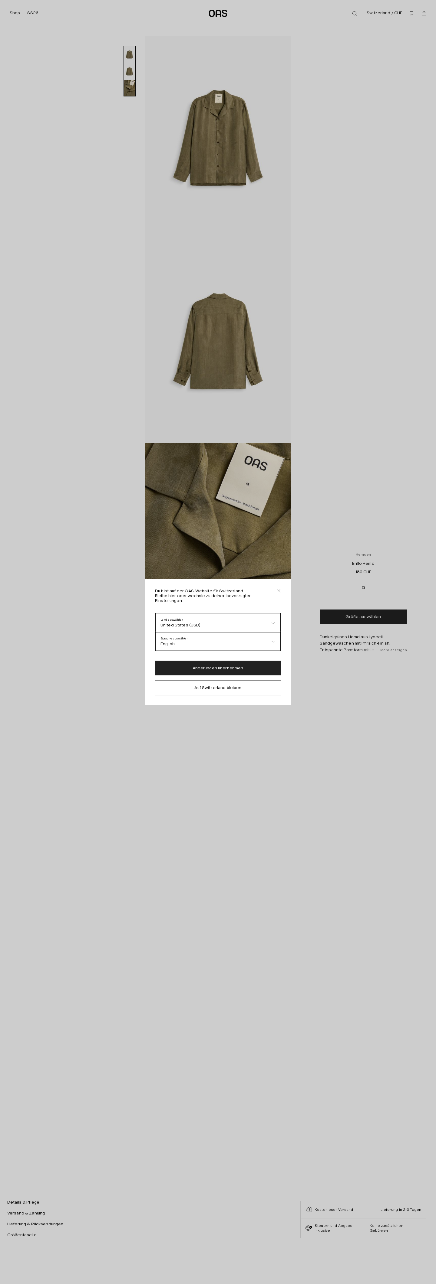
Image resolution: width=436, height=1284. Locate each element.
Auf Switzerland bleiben (217, 687)
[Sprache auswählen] (218, 641)
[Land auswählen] (218, 622)
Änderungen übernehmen (218, 668)
